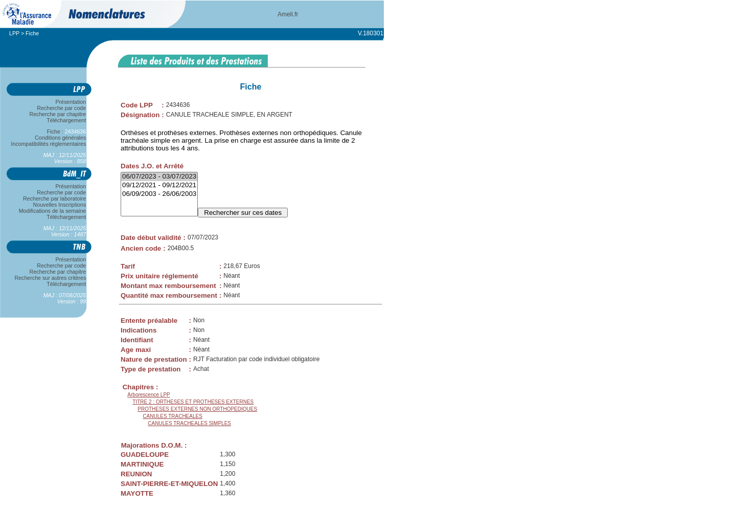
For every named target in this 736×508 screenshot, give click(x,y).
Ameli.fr (288, 14)
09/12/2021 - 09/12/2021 (159, 185)
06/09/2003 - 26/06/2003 (159, 194)
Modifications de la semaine (52, 211)
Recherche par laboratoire (54, 198)
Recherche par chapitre (57, 114)
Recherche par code (62, 108)
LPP (14, 33)
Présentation (71, 102)
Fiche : (66, 131)
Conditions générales (60, 138)
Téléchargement (66, 120)
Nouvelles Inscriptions (59, 205)
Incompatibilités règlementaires (48, 144)
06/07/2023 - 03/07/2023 (159, 176)
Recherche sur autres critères (50, 278)
